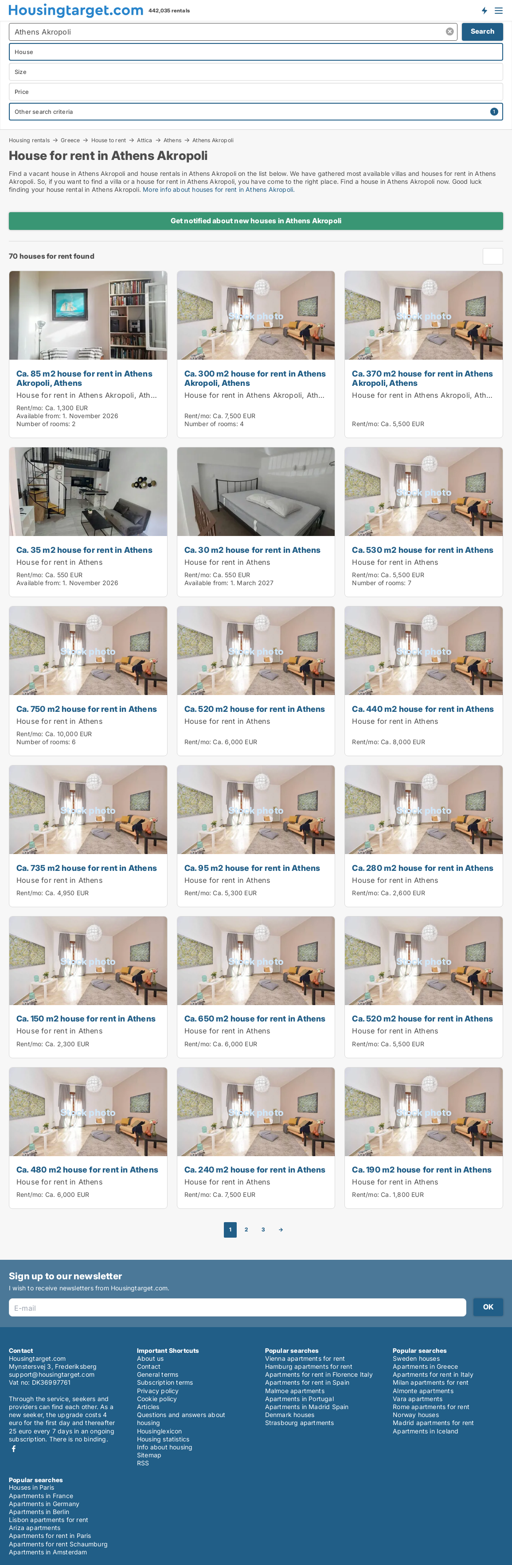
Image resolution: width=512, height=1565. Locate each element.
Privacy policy (158, 1390)
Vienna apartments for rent (305, 1358)
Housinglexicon (159, 1431)
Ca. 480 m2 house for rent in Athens (87, 1169)
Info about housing (165, 1447)
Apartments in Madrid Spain (307, 1406)
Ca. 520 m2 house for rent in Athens (254, 709)
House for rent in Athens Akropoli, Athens (89, 395)
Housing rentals (29, 140)
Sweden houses (416, 1358)
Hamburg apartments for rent (308, 1366)
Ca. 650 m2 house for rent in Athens (255, 1018)
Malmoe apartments (294, 1390)
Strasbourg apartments (299, 1422)
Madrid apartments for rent (433, 1422)
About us (150, 1358)
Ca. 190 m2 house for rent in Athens (422, 1169)
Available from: (38, 415)
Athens (172, 140)
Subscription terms (165, 1382)
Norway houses (416, 1414)
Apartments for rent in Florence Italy (319, 1374)
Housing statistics (163, 1439)
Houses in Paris (31, 1487)
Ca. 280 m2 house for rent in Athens (422, 868)
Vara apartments (417, 1398)
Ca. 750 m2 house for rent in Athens (86, 709)
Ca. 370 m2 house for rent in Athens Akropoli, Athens (422, 378)
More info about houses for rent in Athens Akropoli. (219, 189)
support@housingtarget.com (51, 1374)
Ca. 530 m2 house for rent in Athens (422, 550)
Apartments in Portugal (299, 1398)
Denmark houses (290, 1414)
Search (482, 31)
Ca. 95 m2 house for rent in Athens (252, 868)
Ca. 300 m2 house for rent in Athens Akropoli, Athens (255, 378)
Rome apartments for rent (431, 1406)
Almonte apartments (423, 1390)
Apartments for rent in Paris (50, 1535)
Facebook (14, 1448)
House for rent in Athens (59, 562)
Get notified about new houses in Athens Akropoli (256, 220)
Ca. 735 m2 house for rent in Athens (86, 868)
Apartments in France (41, 1495)
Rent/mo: (30, 408)
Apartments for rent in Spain (307, 1382)
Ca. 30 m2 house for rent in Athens (252, 550)
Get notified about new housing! (484, 10)
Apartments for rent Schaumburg (58, 1544)
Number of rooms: (43, 423)
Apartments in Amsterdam (48, 1552)
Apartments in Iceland (425, 1431)
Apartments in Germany (44, 1503)
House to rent (108, 140)
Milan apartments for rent (431, 1382)
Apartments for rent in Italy (433, 1374)
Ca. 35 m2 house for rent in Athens (84, 550)
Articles (148, 1406)
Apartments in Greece (425, 1366)
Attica (144, 140)
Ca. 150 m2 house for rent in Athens (86, 1018)
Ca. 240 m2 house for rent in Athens (255, 1169)
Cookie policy (157, 1398)
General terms (158, 1374)
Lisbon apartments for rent (48, 1519)
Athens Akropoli (213, 140)
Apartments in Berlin (39, 1511)
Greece (70, 140)
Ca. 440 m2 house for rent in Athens (423, 709)
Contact (148, 1366)
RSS (143, 1463)
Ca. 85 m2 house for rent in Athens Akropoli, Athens (84, 378)
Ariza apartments (34, 1527)
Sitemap (149, 1455)
